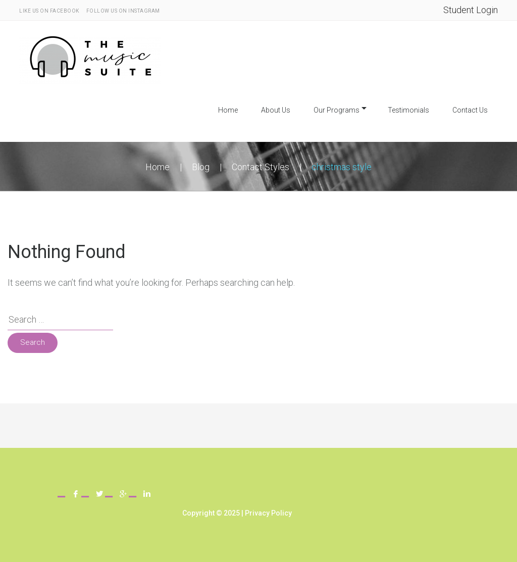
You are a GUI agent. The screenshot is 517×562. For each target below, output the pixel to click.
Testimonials (408, 110)
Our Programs (336, 110)
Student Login (470, 10)
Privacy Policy (268, 513)
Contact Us (470, 110)
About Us (275, 110)
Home (228, 110)
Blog (201, 167)
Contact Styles (260, 167)
